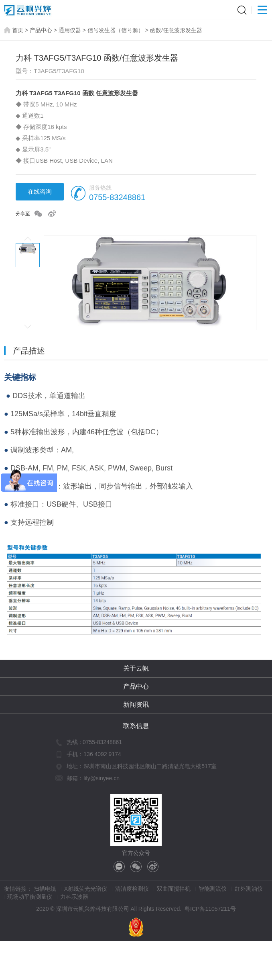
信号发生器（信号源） (115, 30)
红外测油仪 (249, 888)
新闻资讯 (136, 704)
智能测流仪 (213, 888)
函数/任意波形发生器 (176, 30)
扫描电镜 (45, 888)
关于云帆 (136, 668)
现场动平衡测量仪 (29, 897)
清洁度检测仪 (132, 888)
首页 (17, 30)
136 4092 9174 (102, 754)
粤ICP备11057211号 (210, 909)
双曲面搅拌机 (174, 888)
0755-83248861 (117, 197)
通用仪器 (70, 30)
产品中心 (41, 30)
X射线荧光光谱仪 (85, 888)
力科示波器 (74, 897)
